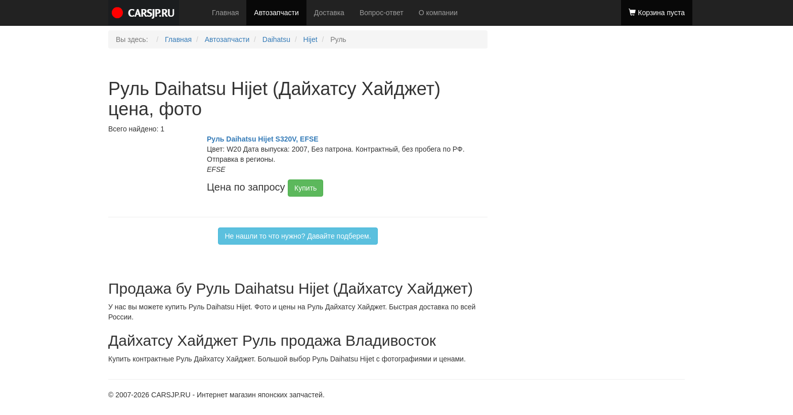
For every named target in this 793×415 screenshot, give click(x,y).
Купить (305, 188)
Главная (225, 13)
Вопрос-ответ (382, 13)
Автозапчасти (276, 13)
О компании (438, 13)
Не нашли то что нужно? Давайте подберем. (298, 236)
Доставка (329, 13)
